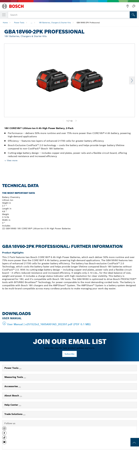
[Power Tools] (20, 368)
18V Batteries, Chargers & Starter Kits (55, 22)
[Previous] (63, 120)
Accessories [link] (11, 386)
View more (12, 160)
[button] (4, 429)
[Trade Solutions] (24, 414)
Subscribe (69, 354)
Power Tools (19, 22)
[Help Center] (20, 405)
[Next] (76, 120)
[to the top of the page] (134, 442)
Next (132, 80)
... (31, 22)
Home (5, 22)
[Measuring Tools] (25, 377)
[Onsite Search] (133, 14)
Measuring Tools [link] (14, 377)
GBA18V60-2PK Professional (88, 22)
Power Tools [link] (11, 367)
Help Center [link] (11, 404)
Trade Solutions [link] (13, 414)
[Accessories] (20, 387)
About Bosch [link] (12, 395)
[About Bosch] (21, 396)
